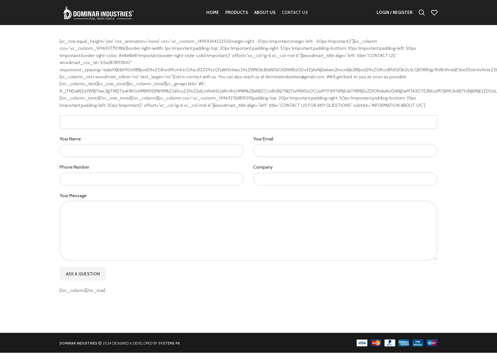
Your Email (263, 147)
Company (263, 175)
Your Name (70, 147)
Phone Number (74, 175)
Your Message (73, 204)
